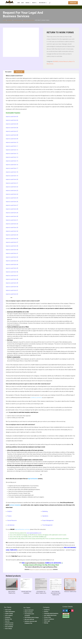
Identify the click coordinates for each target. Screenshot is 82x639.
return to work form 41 (12, 253)
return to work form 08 (12, 135)
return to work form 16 (12, 164)
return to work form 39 (12, 246)
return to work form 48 (12, 279)
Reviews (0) (19, 72)
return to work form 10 (12, 142)
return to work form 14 (12, 157)
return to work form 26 (12, 201)
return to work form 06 (12, 127)
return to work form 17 (12, 168)
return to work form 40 (12, 249)
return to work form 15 (12, 161)
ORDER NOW (73, 2)
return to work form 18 (12, 172)
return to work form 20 (12, 179)
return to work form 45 (12, 268)
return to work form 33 (12, 227)
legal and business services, (22, 529)
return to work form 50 (12, 286)
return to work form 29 (12, 212)
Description (8, 72)
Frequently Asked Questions (51, 613)
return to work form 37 (12, 242)
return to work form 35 (12, 235)
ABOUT (22, 2)
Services (27, 2)
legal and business (33, 478)
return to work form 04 (12, 120)
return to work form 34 (12, 231)
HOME (18, 2)
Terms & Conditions (49, 619)
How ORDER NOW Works (50, 615)
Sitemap (46, 623)
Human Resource (17, 20)
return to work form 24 (12, 194)
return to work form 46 (12, 272)
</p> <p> (41, 7)
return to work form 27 (12, 205)
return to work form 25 (12, 198)
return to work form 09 (12, 138)
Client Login (47, 621)
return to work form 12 (12, 150)
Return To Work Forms (28, 20)
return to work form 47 (12, 275)
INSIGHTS (34, 2)
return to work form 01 (12, 290)
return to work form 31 (12, 220)
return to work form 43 (12, 260)
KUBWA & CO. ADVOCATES (53, 563)
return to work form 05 (12, 124)
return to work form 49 (12, 283)
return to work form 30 (12, 216)
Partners (46, 611)
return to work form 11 (12, 146)
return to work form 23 (12, 190)
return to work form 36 (12, 238)
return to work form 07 (12, 131)
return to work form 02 (12, 294)
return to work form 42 (12, 257)
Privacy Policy (47, 617)
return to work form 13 (12, 153)
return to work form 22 (12, 187)
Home (4, 20)
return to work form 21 (12, 183)
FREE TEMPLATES (42, 2)
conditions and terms (36, 397)
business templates (14, 505)
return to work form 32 (12, 224)
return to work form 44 (12, 264)
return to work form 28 (12, 209)
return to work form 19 (12, 175)
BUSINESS (9, 20)
